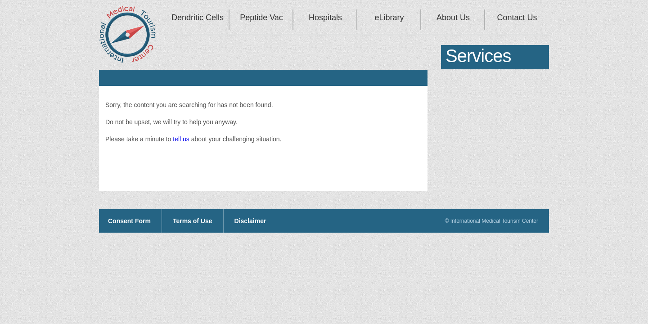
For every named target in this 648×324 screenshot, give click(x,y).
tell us (181, 139)
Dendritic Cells (197, 17)
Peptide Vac (261, 17)
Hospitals (325, 17)
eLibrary (389, 17)
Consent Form (129, 221)
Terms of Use (192, 221)
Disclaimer (250, 221)
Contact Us (517, 17)
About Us (453, 17)
